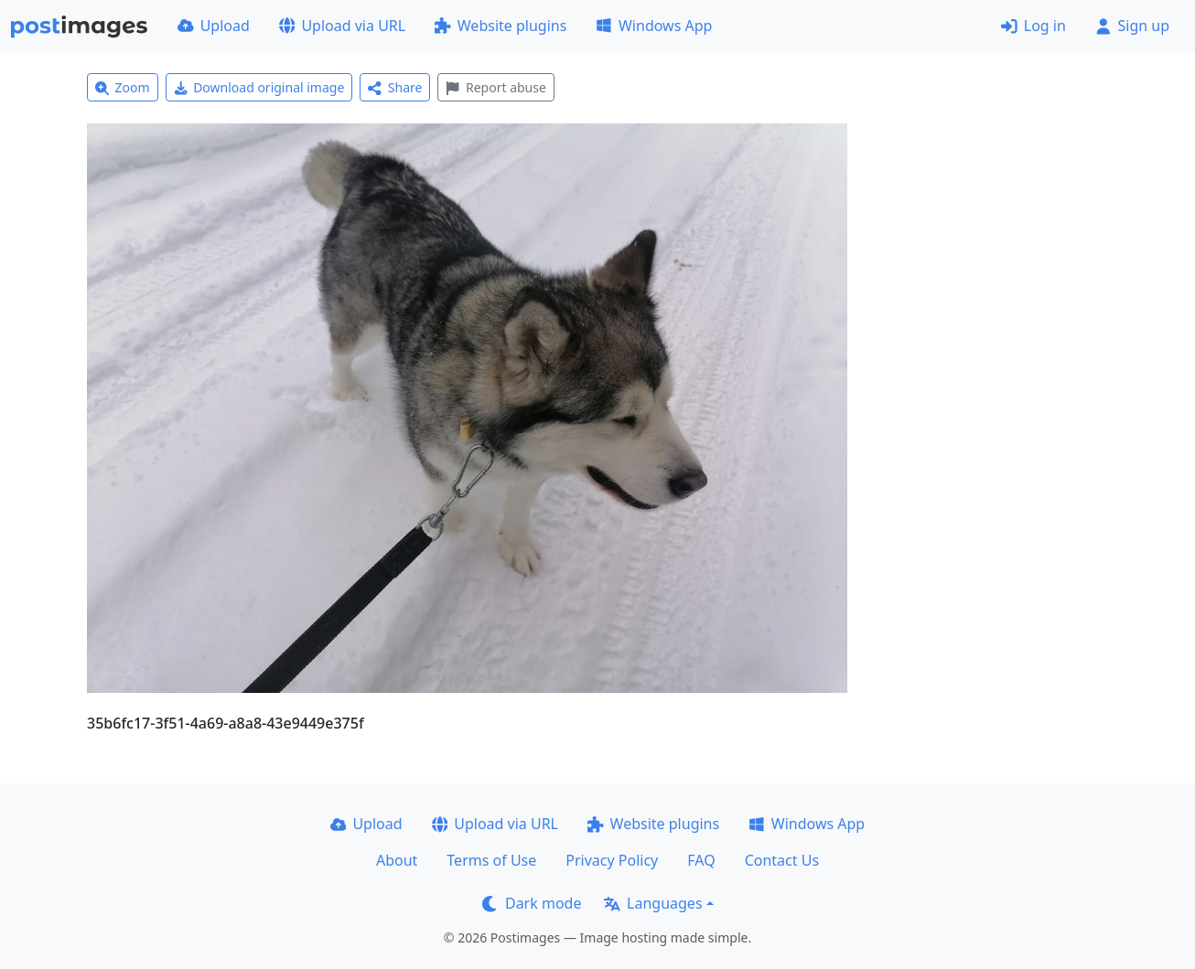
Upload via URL (342, 26)
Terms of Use (491, 860)
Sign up (1132, 26)
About (396, 860)
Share (395, 87)
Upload (214, 26)
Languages (653, 903)
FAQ (701, 860)
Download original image (259, 87)
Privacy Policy (611, 860)
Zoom (122, 87)
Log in (1033, 26)
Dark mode (531, 903)
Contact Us (782, 860)
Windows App (654, 26)
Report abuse (495, 87)
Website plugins (500, 26)
